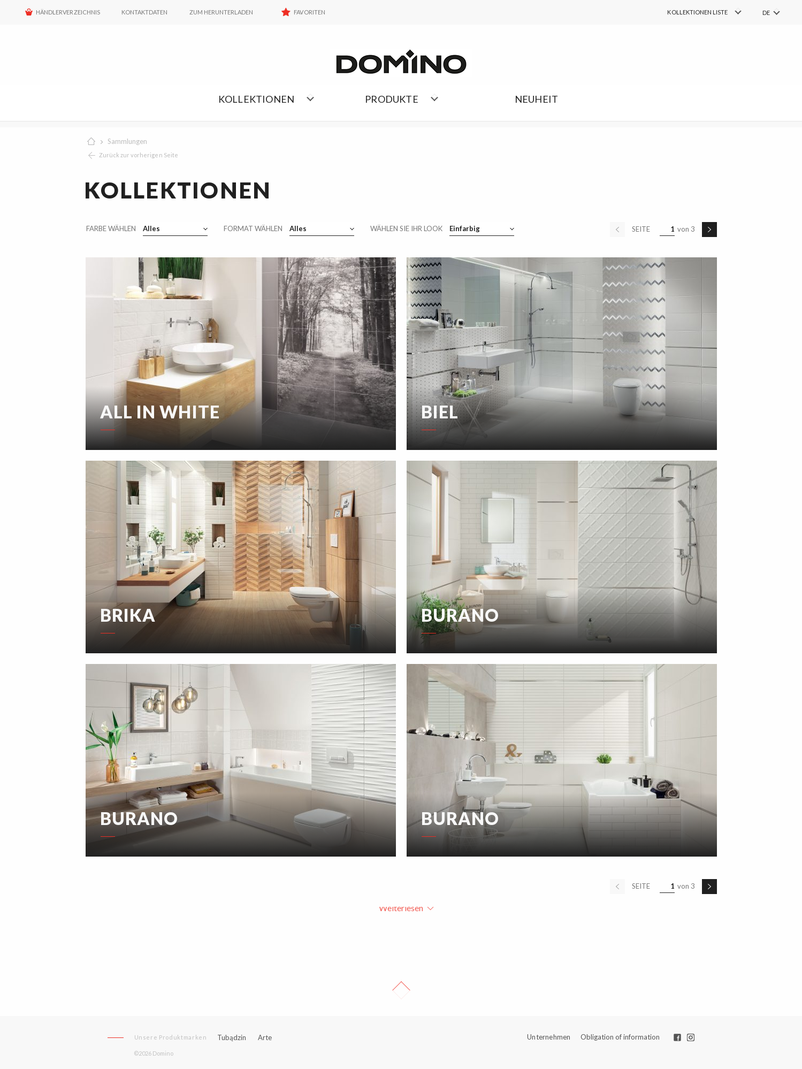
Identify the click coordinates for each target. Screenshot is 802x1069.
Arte (265, 1037)
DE (766, 12)
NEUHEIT (536, 99)
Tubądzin (231, 1037)
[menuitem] (690, 12)
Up (401, 990)
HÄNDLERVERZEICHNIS (68, 12)
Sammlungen (127, 141)
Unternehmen (548, 1037)
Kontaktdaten (144, 12)
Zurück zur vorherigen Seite (138, 154)
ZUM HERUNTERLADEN (221, 12)
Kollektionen (256, 99)
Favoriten (309, 12)
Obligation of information (620, 1037)
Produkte (391, 99)
